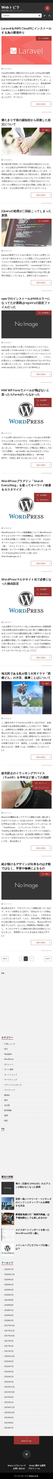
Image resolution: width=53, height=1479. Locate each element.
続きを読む (41, 104)
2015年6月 (9, 1397)
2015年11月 (9, 1387)
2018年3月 (9, 1320)
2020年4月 (9, 1290)
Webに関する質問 (37, 1465)
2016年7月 (9, 1366)
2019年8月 (9, 1300)
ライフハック (44, 788)
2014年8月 (9, 1423)
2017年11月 (9, 1331)
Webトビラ (10, 7)
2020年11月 (9, 1274)
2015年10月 (9, 1392)
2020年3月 (9, 1295)
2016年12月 (9, 1356)
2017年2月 (9, 1346)
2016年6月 (9, 1371)
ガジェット (43, 783)
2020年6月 (9, 1279)
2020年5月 (9, 1284)
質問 (6, 1115)
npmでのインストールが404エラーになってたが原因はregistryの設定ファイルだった (25, 303)
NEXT (48, 959)
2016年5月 (9, 1376)
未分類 (7, 1105)
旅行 (6, 1100)
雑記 (47, 130)
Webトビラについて (17, 1465)
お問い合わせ (19, 1468)
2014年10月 (9, 1412)
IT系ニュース (9, 1044)
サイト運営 (8, 1069)
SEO (6, 1049)
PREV (5, 959)
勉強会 (7, 1095)
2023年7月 (9, 1269)
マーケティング (10, 1079)
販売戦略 (8, 1110)
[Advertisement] (26, 1001)
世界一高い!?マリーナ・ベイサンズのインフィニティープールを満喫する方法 (33, 1202)
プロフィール (34, 1468)
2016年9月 (9, 1361)
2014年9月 (9, 1417)
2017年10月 (9, 1336)
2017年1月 (9, 1351)
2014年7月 (9, 1428)
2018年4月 (9, 1315)
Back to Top (26, 1441)
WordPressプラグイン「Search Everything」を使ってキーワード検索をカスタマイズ (26, 485)
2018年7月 (9, 1310)
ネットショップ (10, 1074)
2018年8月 (9, 1305)
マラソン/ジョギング (12, 1085)
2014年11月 (9, 1407)
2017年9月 (9, 1341)
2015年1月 (9, 1402)
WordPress (44, 405)
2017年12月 (9, 1325)
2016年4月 (9, 1382)
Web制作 (45, 38)
